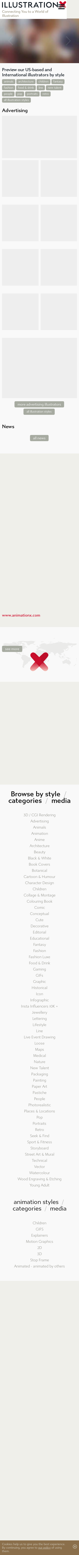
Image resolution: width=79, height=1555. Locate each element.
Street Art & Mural (39, 1154)
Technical (39, 1160)
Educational (39, 938)
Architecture (40, 846)
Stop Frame (39, 1260)
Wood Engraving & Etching (39, 1179)
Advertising (39, 821)
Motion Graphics (39, 1242)
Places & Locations (39, 1111)
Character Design (39, 883)
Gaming (39, 969)
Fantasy (39, 945)
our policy (44, 1547)
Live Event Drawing (39, 1037)
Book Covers (39, 864)
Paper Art (39, 1086)
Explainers (39, 1235)
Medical (39, 1056)
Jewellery (39, 1012)
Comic (39, 908)
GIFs (39, 975)
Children (39, 889)
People (39, 1099)
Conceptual (39, 914)
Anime (39, 840)
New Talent (39, 1068)
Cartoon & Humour (39, 877)
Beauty (39, 852)
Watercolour (39, 1173)
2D (39, 1248)
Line (39, 1031)
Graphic (39, 982)
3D (39, 1254)
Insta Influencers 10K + (39, 1006)
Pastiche (40, 1093)
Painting (39, 1080)
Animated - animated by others (39, 1266)
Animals (39, 827)
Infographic (39, 1000)
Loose (39, 1043)
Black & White (39, 858)
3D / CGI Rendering (39, 815)
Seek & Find (39, 1136)
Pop (40, 1117)
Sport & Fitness (39, 1142)
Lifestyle (39, 1025)
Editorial (39, 932)
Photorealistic (39, 1105)
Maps (39, 1049)
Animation (39, 833)
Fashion (39, 951)
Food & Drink (39, 963)
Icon (39, 994)
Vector (39, 1167)
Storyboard (39, 1148)
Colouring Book (39, 901)
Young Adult (39, 1185)
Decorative (40, 926)
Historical (39, 988)
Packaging (39, 1074)
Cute (39, 920)
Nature (39, 1062)
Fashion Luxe (39, 957)
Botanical (39, 871)
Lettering (39, 1019)
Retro (39, 1130)
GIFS (39, 1229)
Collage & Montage (40, 895)
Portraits (39, 1123)
